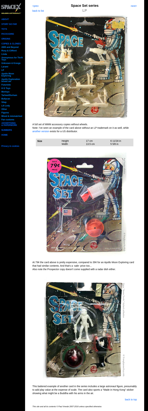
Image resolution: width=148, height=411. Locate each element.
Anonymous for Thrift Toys (12, 58)
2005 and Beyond (10, 47)
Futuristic (6, 85)
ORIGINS (5, 39)
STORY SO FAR (9, 24)
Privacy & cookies (10, 146)
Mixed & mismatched (11, 116)
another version (40, 131)
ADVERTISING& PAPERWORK (9, 124)
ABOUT (5, 19)
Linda (4, 54)
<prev (35, 6)
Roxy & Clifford (9, 50)
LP (2, 70)
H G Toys (5, 88)
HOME (4, 135)
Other (4, 109)
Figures (5, 112)
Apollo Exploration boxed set (10, 80)
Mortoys (5, 92)
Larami (4, 66)
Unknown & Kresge (11, 63)
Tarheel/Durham (9, 95)
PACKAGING (7, 34)
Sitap (3, 102)
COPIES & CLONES (11, 43)
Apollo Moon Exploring (7, 74)
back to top (131, 399)
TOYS (4, 29)
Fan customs (7, 119)
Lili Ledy (5, 105)
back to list (38, 10)
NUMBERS (6, 130)
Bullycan (5, 99)
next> (134, 6)
